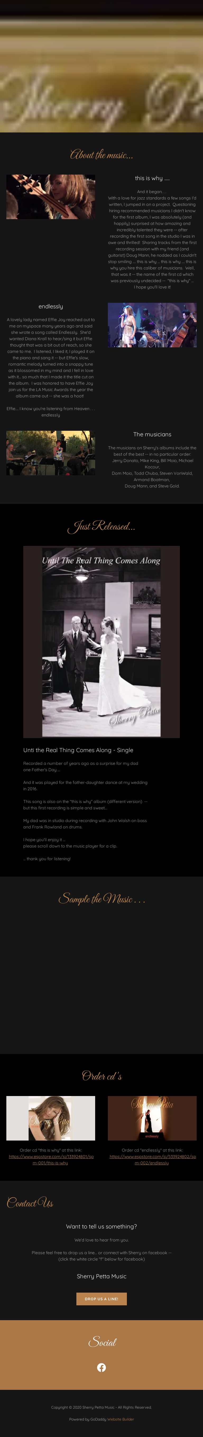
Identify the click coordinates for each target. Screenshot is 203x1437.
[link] (101, 1368)
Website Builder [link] (120, 1419)
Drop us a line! (101, 1299)
